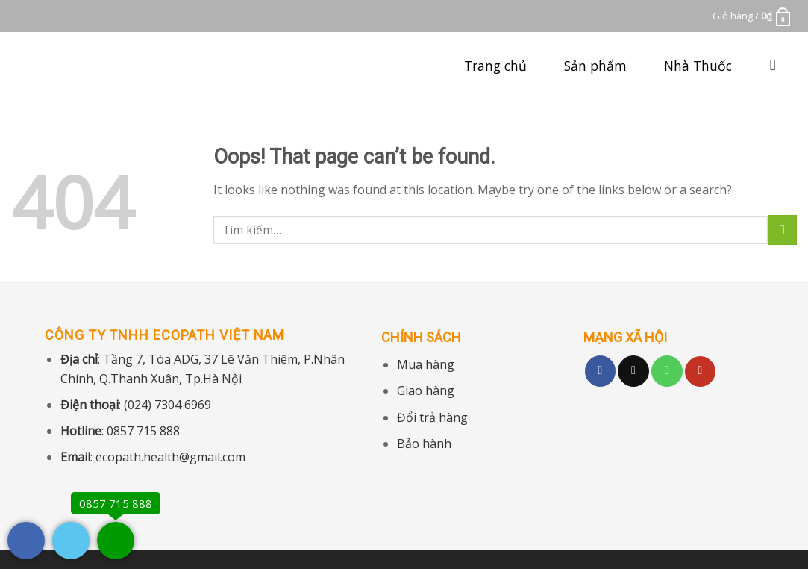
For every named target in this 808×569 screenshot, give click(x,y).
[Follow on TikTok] (633, 371)
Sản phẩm (595, 66)
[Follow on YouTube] (700, 372)
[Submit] (782, 229)
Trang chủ (495, 66)
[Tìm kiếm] (778, 65)
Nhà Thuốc (698, 66)
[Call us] (667, 371)
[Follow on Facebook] (600, 371)
